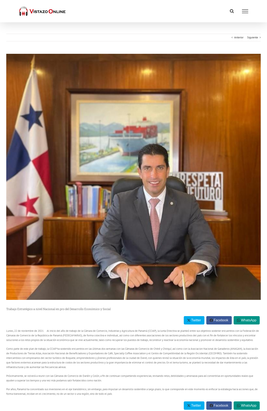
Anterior (238, 37)
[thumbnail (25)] (133, 177)
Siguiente (252, 37)
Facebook (221, 320)
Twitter (196, 320)
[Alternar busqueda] (232, 11)
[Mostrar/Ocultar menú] (245, 11)
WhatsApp (248, 320)
